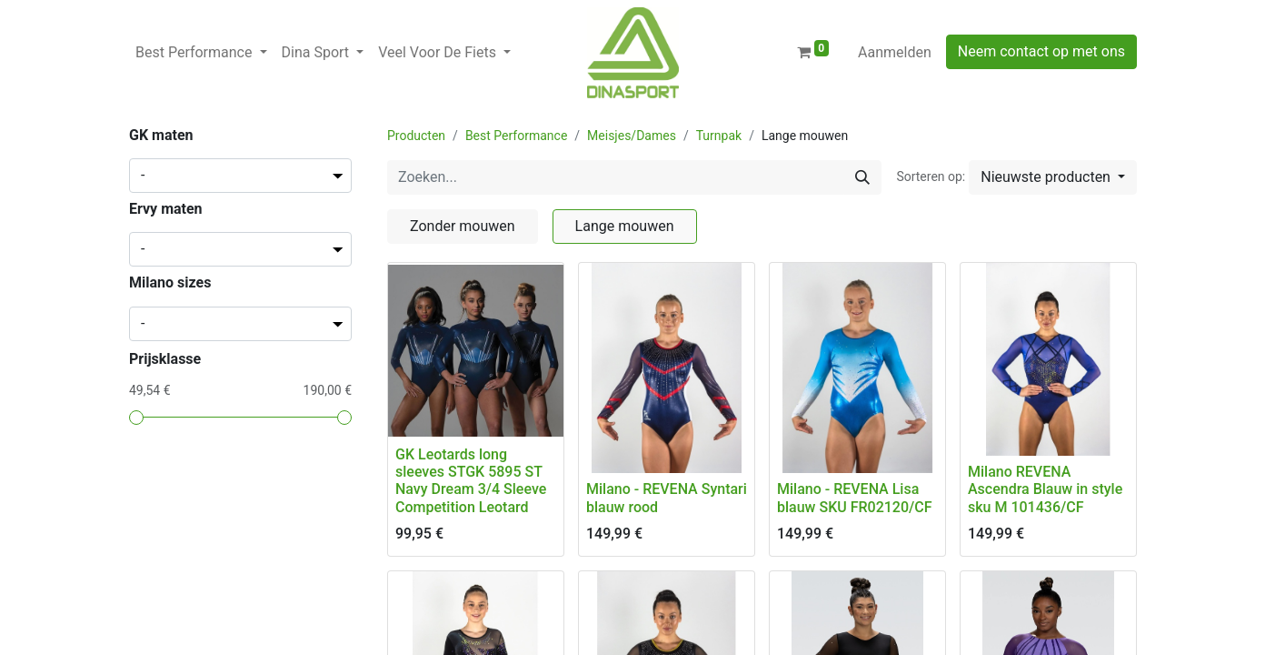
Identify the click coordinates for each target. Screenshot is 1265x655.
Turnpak (719, 135)
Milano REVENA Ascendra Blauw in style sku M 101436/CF (1045, 489)
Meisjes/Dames (631, 135)
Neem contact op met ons (1041, 51)
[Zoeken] (862, 177)
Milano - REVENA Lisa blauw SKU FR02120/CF (854, 497)
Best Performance (516, 135)
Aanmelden (894, 52)
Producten (416, 135)
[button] (1053, 177)
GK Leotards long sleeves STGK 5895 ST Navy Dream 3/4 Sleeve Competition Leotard (470, 481)
